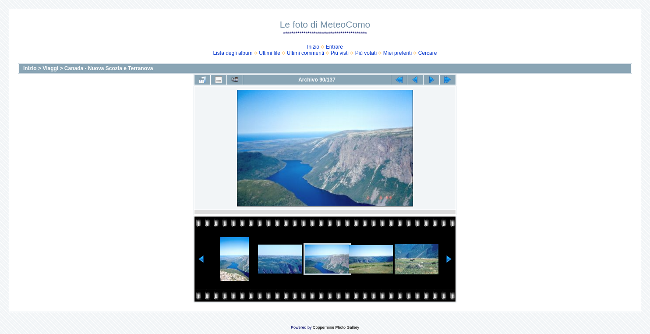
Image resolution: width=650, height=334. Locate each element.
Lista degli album (233, 53)
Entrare (334, 47)
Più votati (366, 53)
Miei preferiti (397, 53)
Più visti (340, 53)
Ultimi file (269, 53)
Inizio (313, 47)
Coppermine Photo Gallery (336, 327)
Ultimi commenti (305, 53)
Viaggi (50, 68)
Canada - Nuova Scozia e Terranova (108, 68)
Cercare (427, 53)
